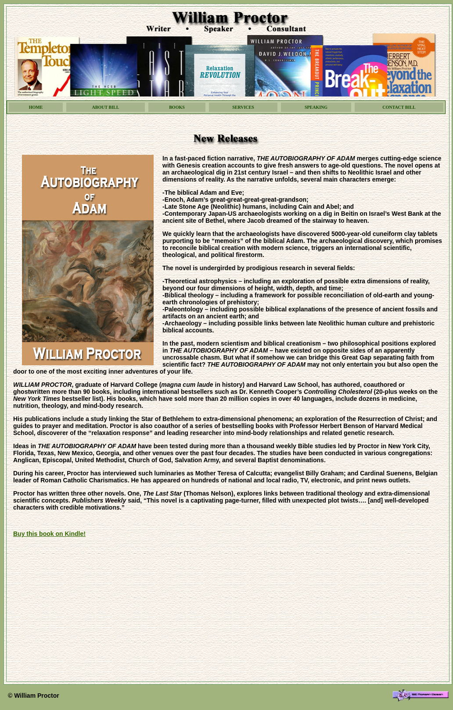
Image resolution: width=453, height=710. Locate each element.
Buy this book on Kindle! (49, 533)
